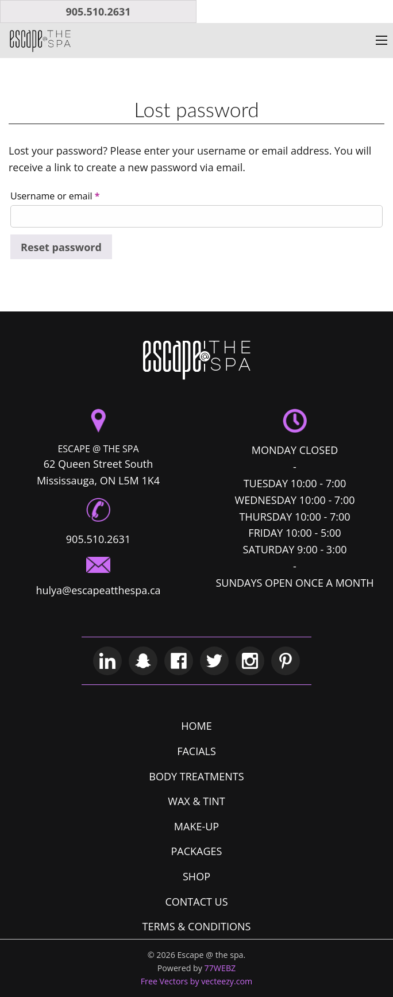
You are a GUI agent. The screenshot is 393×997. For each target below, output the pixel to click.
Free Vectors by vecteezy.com (197, 981)
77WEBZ (220, 968)
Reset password (61, 247)
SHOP (196, 876)
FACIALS (196, 751)
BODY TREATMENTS (196, 776)
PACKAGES (196, 851)
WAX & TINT (196, 801)
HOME (196, 726)
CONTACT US (196, 902)
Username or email (54, 196)
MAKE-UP (196, 826)
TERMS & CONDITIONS (196, 926)
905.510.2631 (98, 11)
